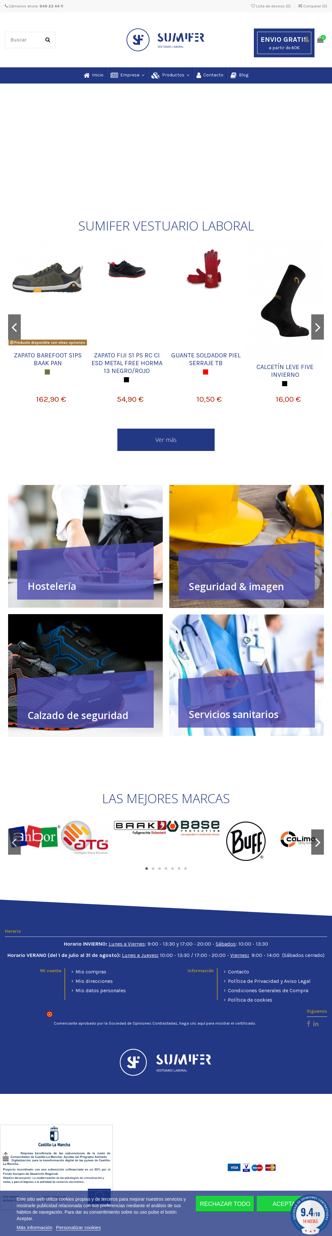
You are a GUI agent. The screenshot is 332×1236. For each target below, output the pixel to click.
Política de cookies (250, 1000)
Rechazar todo (225, 1204)
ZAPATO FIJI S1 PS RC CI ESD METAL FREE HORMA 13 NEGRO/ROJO (126, 363)
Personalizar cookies (78, 1227)
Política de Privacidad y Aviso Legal (269, 981)
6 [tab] (179, 868)
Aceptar (286, 1204)
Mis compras (91, 972)
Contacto (238, 972)
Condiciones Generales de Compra (268, 990)
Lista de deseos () (271, 6)
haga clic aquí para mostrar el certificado (217, 1023)
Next (317, 327)
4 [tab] (166, 868)
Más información (34, 1227)
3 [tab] (159, 868)
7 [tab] (185, 868)
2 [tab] (153, 868)
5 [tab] (172, 868)
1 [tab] (146, 868)
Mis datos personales (101, 990)
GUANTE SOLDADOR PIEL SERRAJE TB (206, 359)
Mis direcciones (94, 981)
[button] (127, 75)
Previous (14, 327)
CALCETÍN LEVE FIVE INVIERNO (285, 370)
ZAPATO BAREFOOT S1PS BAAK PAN (48, 359)
